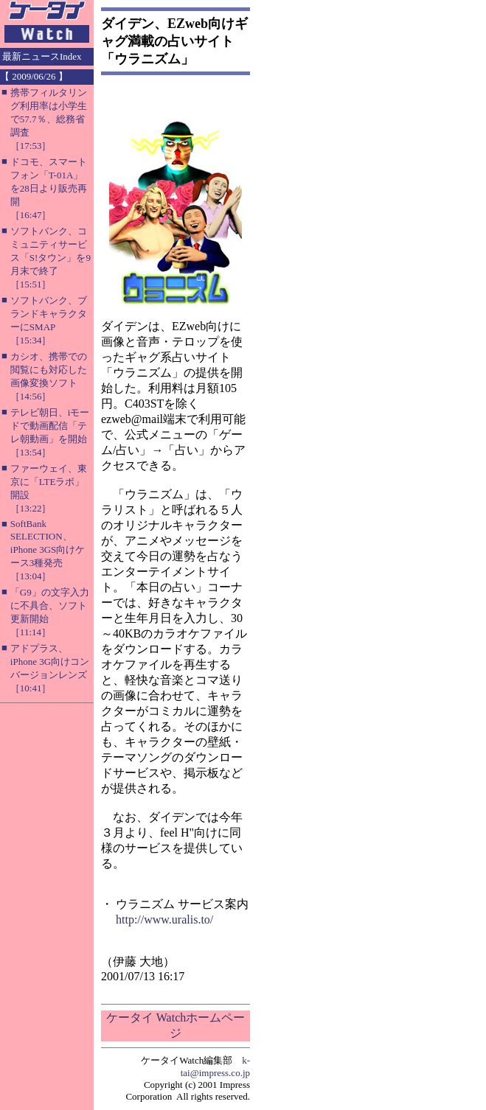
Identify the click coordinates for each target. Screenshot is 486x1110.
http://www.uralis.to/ (164, 919)
